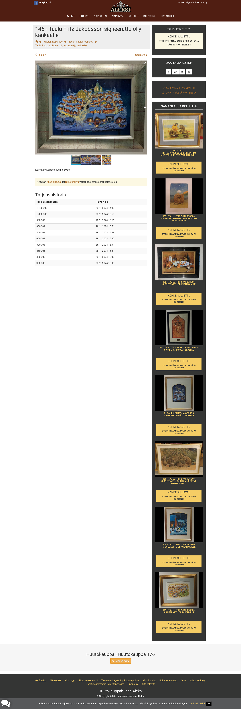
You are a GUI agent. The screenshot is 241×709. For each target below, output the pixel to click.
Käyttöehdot (149, 680)
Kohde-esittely (197, 680)
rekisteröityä (72, 181)
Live (71, 16)
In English (149, 16)
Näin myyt (118, 16)
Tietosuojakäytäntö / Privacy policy (120, 680)
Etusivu (84, 16)
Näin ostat (100, 16)
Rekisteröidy (201, 2)
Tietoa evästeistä (88, 680)
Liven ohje (167, 16)
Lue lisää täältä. (197, 703)
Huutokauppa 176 (53, 41)
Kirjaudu (190, 2)
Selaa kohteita (120, 661)
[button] (144, 63)
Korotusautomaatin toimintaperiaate (105, 684)
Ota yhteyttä (45, 2)
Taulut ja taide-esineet (81, 41)
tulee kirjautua (54, 181)
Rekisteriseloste (168, 680)
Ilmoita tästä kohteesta (179, 92)
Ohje (183, 680)
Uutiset (134, 16)
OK (208, 703)
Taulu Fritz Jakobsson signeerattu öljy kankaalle (61, 45)
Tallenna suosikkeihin (179, 88)
